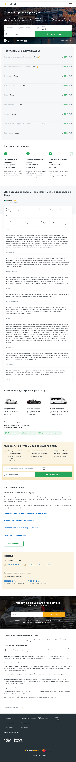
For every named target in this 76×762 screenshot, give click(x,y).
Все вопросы (13, 544)
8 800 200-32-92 (10, 581)
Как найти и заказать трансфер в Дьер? (19, 493)
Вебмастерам (25, 727)
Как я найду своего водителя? (15, 535)
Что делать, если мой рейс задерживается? (21, 528)
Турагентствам (25, 723)
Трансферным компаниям (28, 718)
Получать (54, 614)
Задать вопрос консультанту (39, 564)
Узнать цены (54, 34)
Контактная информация (11, 732)
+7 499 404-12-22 (33, 581)
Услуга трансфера (9, 723)
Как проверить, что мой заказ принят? (19, 521)
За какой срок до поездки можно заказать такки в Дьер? (26, 513)
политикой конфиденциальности (42, 622)
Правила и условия (41, 756)
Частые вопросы (8, 727)
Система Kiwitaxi (8, 718)
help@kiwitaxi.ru (14, 564)
